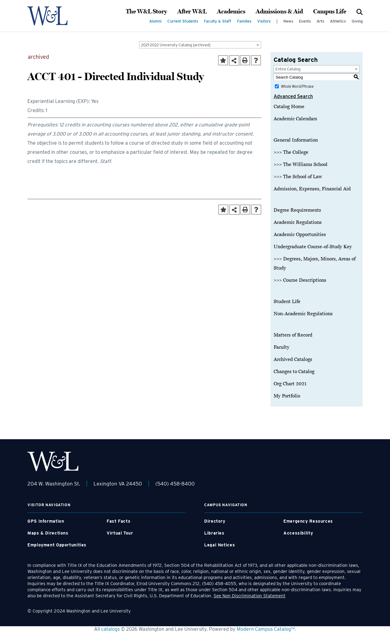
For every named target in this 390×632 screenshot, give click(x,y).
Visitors (264, 21)
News (288, 21)
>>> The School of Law (298, 177)
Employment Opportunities (57, 544)
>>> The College (291, 152)
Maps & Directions (48, 533)
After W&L (192, 11)
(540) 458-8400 (175, 484)
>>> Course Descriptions (300, 280)
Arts (320, 21)
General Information (296, 140)
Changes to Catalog (294, 372)
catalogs (110, 629)
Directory (214, 521)
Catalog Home (289, 107)
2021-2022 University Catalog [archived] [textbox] (176, 45)
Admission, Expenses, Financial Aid (312, 189)
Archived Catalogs (293, 359)
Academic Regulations (298, 222)
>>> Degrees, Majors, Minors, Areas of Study (315, 263)
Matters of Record (293, 335)
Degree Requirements (297, 210)
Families (244, 21)
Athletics (338, 21)
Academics (231, 11)
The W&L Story (146, 11)
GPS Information (45, 521)
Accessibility (298, 533)
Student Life (287, 301)
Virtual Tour (120, 533)
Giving (357, 21)
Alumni (155, 21)
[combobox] (200, 44)
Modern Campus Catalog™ (266, 629)
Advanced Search (293, 96)
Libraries (214, 533)
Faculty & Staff (217, 21)
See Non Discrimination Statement (249, 595)
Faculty (281, 347)
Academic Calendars (295, 119)
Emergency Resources (308, 521)
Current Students (182, 21)
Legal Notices (219, 544)
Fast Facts (118, 521)
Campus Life (329, 11)
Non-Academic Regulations (303, 314)
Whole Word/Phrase (297, 86)
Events (305, 21)
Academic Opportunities (300, 234)
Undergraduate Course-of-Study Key (313, 247)
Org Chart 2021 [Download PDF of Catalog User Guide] (290, 384)
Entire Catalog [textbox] (287, 69)
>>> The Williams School (301, 164)
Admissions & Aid (279, 11)
